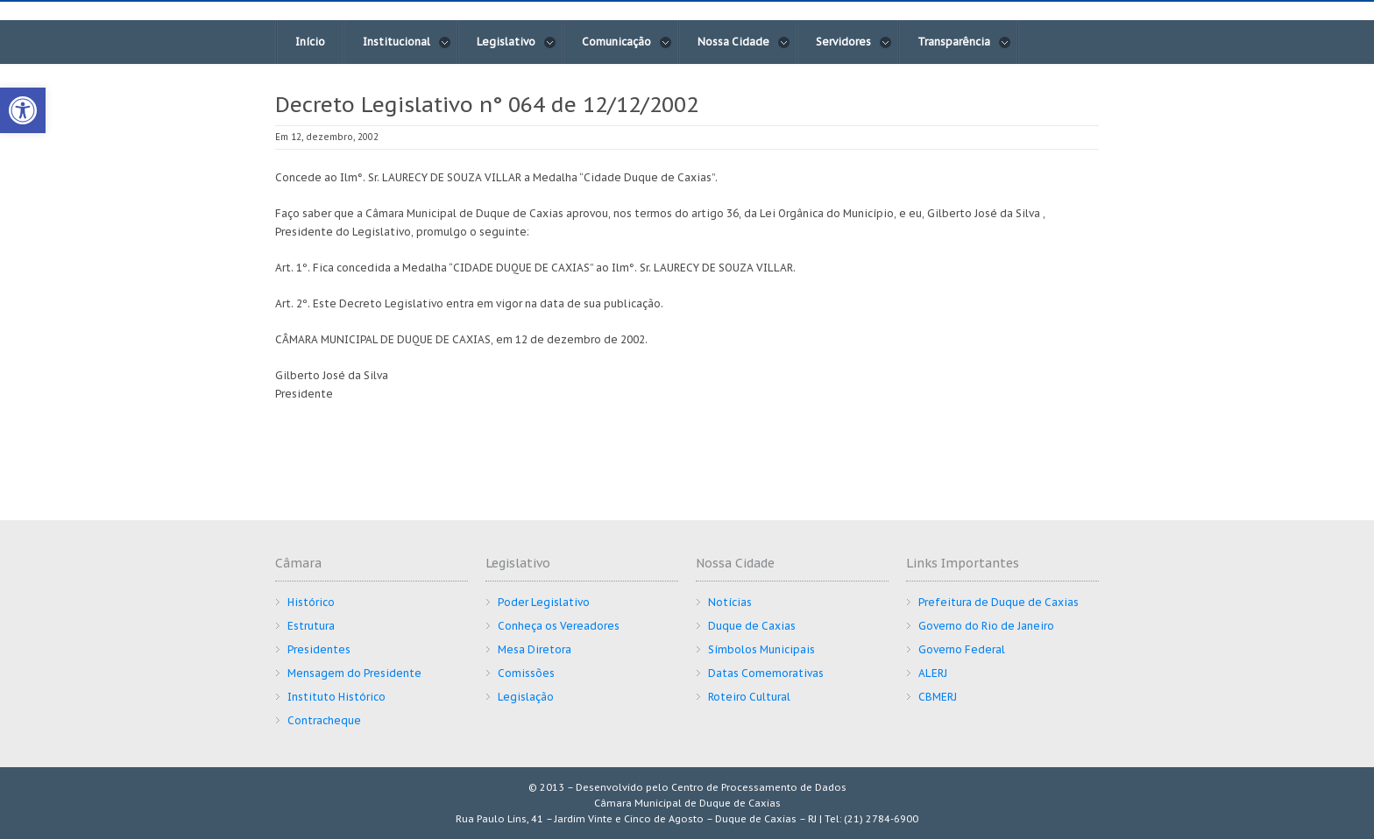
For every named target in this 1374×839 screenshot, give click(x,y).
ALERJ (932, 673)
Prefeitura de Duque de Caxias (998, 602)
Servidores (854, 42)
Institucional (407, 42)
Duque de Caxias (752, 625)
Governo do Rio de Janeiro (986, 625)
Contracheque (324, 720)
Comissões (526, 673)
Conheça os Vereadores (559, 625)
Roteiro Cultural (749, 696)
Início (310, 41)
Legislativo (516, 42)
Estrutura (311, 625)
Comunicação (627, 42)
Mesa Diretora (534, 649)
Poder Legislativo (544, 602)
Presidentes (319, 649)
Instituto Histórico (336, 696)
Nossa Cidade (744, 42)
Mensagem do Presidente (354, 673)
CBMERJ (937, 696)
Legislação (526, 696)
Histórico (311, 602)
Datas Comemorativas (766, 673)
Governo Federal (961, 649)
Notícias (730, 602)
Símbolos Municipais (761, 649)
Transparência (964, 42)
